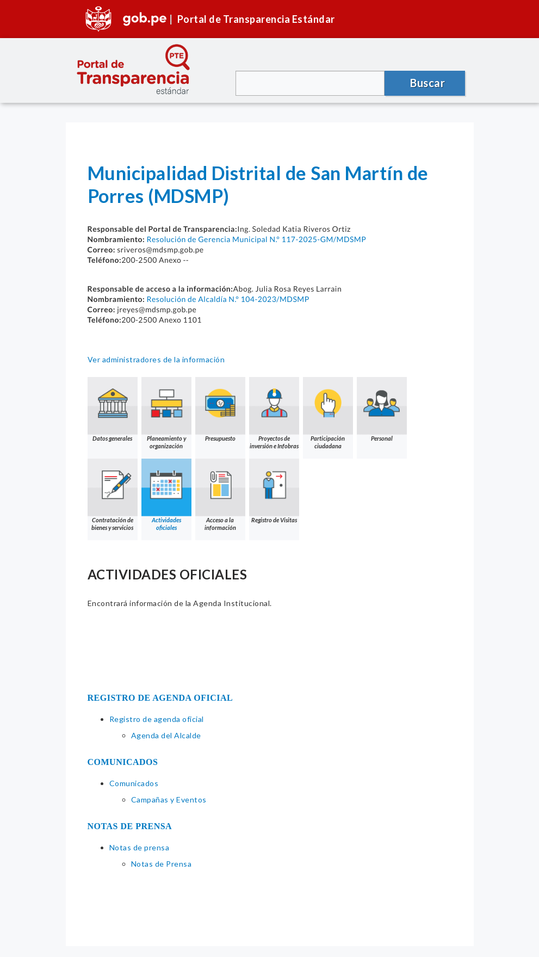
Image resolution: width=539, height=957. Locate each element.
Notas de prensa (139, 847)
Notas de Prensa (161, 863)
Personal (382, 409)
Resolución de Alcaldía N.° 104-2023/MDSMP (227, 299)
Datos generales (113, 409)
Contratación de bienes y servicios (113, 495)
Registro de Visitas (274, 491)
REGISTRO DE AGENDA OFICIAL (160, 697)
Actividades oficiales (166, 495)
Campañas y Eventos (169, 799)
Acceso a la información (220, 495)
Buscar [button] (427, 82)
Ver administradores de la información (156, 359)
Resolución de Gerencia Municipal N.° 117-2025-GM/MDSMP (256, 239)
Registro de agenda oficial (156, 719)
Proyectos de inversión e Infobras (274, 413)
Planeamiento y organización (166, 413)
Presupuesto (220, 409)
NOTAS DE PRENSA (130, 826)
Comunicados (134, 783)
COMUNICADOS (123, 762)
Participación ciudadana (328, 413)
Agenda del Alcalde (166, 735)
